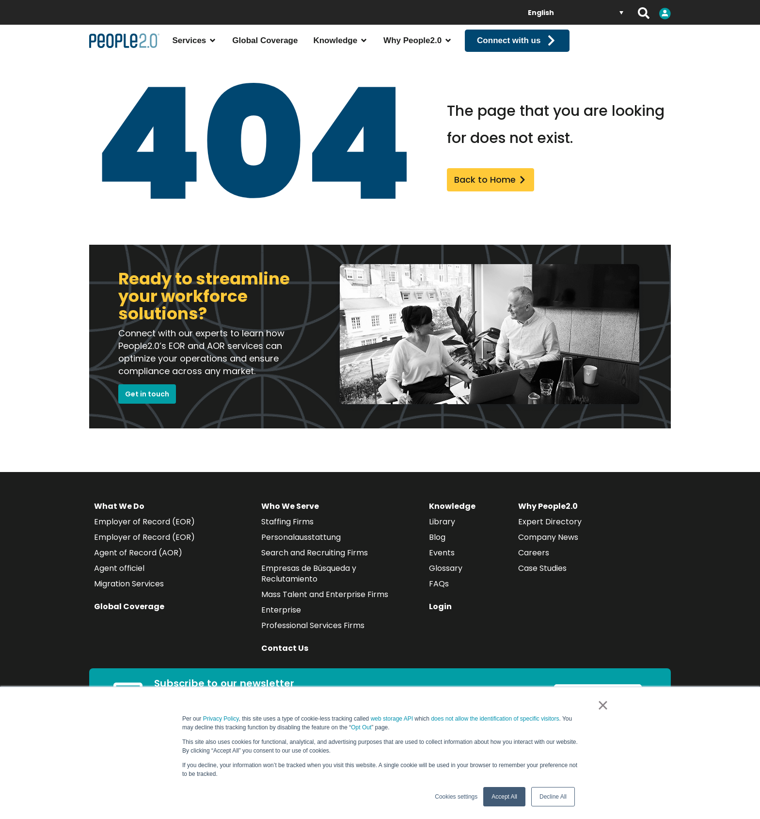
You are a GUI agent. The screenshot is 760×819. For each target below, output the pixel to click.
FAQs (439, 595)
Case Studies (542, 579)
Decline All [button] (553, 796)
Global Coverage (129, 618)
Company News (548, 548)
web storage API (393, 718)
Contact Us (284, 659)
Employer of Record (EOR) (144, 533)
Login (440, 618)
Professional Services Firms (312, 637)
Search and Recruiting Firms (314, 564)
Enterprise (281, 621)
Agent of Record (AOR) (138, 564)
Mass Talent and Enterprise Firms (324, 606)
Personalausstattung (301, 548)
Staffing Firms (287, 533)
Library (442, 533)
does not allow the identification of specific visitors (495, 718)
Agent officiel (119, 579)
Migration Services (129, 595)
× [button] (602, 705)
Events (442, 564)
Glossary (445, 579)
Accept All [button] (504, 796)
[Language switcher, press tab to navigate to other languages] (575, 12)
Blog (437, 548)
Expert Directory (550, 533)
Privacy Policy (221, 718)
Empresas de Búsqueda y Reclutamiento (308, 585)
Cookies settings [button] (456, 796)
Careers (533, 564)
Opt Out (361, 727)
